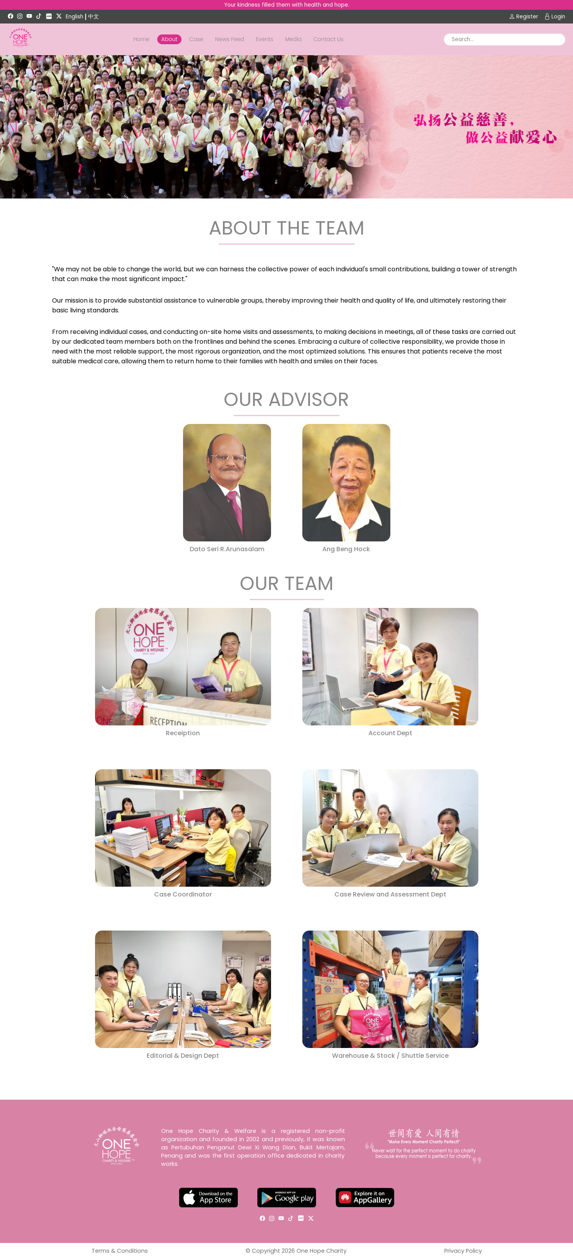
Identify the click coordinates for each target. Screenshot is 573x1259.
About (169, 39)
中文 (93, 16)
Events (264, 39)
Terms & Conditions (120, 1251)
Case (196, 39)
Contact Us (328, 39)
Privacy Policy (463, 1251)
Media (293, 39)
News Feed (229, 39)
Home (141, 39)
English (74, 16)
